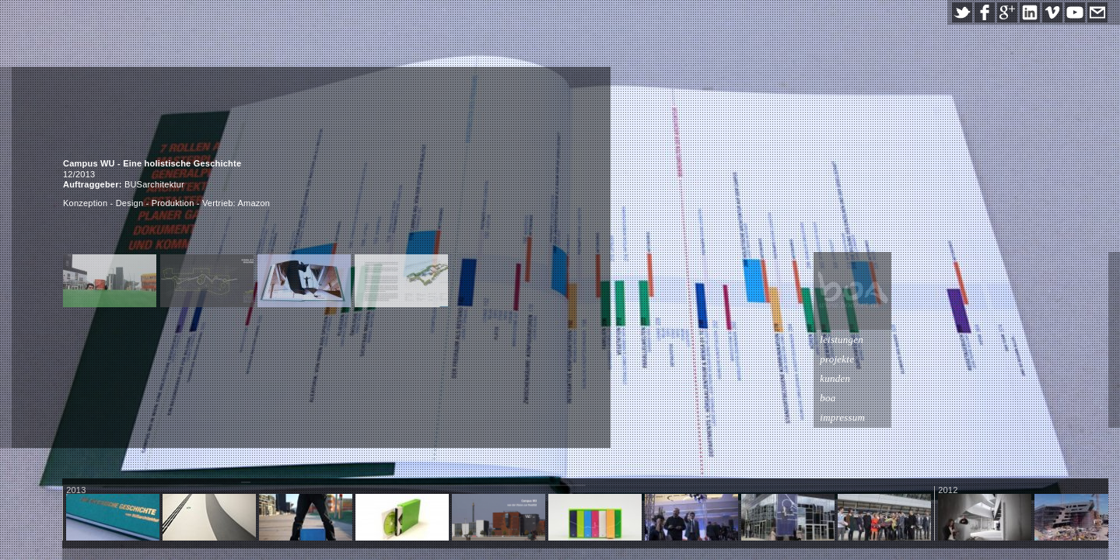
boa (1044, 398)
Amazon (254, 203)
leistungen (1058, 339)
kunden (1052, 378)
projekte (1054, 359)
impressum (1059, 417)
